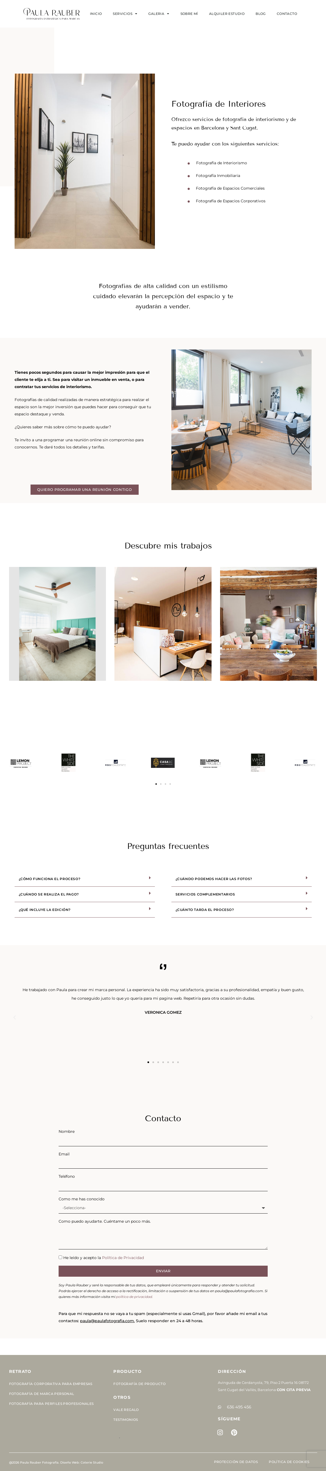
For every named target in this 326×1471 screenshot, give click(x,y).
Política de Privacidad (123, 1257)
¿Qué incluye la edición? (45, 910)
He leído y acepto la (103, 1257)
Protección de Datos (236, 1462)
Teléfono (67, 1176)
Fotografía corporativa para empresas (50, 1384)
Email (64, 1154)
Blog (261, 14)
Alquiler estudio (227, 14)
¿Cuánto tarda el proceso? (205, 910)
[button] (156, 784)
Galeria (158, 13)
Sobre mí (189, 14)
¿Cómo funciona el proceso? (50, 879)
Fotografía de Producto (139, 1384)
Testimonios (125, 1420)
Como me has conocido (82, 1198)
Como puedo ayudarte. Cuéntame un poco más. (105, 1221)
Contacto (287, 14)
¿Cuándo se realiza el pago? (49, 894)
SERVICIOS (125, 13)
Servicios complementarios (205, 894)
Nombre (67, 1131)
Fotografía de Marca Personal (41, 1394)
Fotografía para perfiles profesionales (51, 1404)
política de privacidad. (134, 1297)
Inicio (96, 14)
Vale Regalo (126, 1410)
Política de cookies (289, 1462)
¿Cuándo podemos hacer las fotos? (214, 879)
